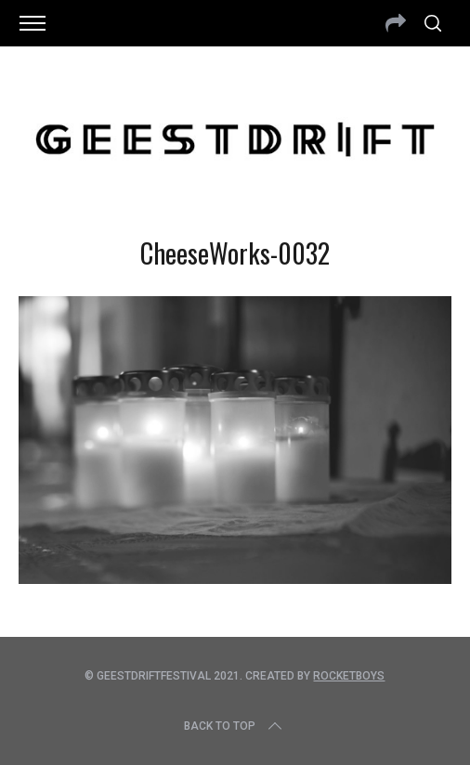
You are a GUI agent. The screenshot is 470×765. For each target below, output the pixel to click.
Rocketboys (349, 675)
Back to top (234, 726)
